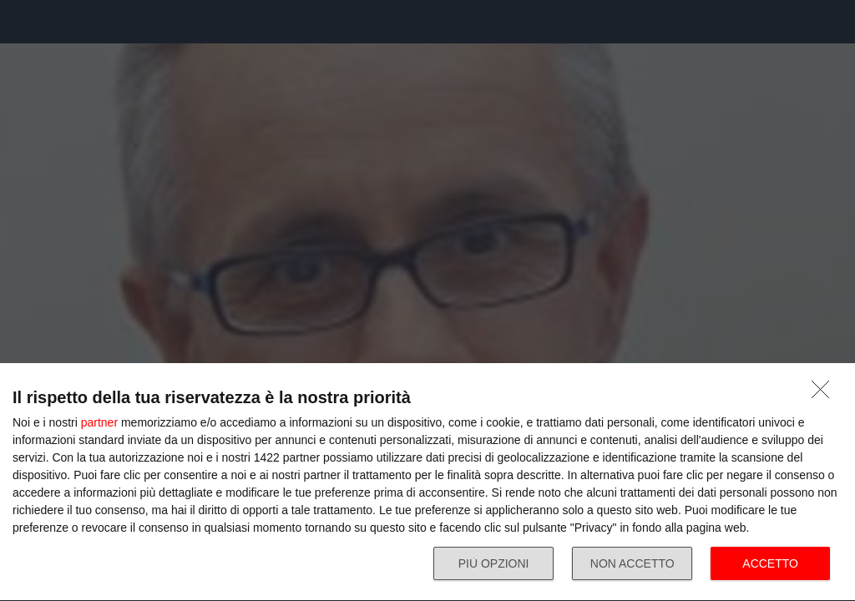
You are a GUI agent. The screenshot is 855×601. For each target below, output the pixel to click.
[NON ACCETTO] (825, 394)
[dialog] (427, 482)
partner (99, 422)
